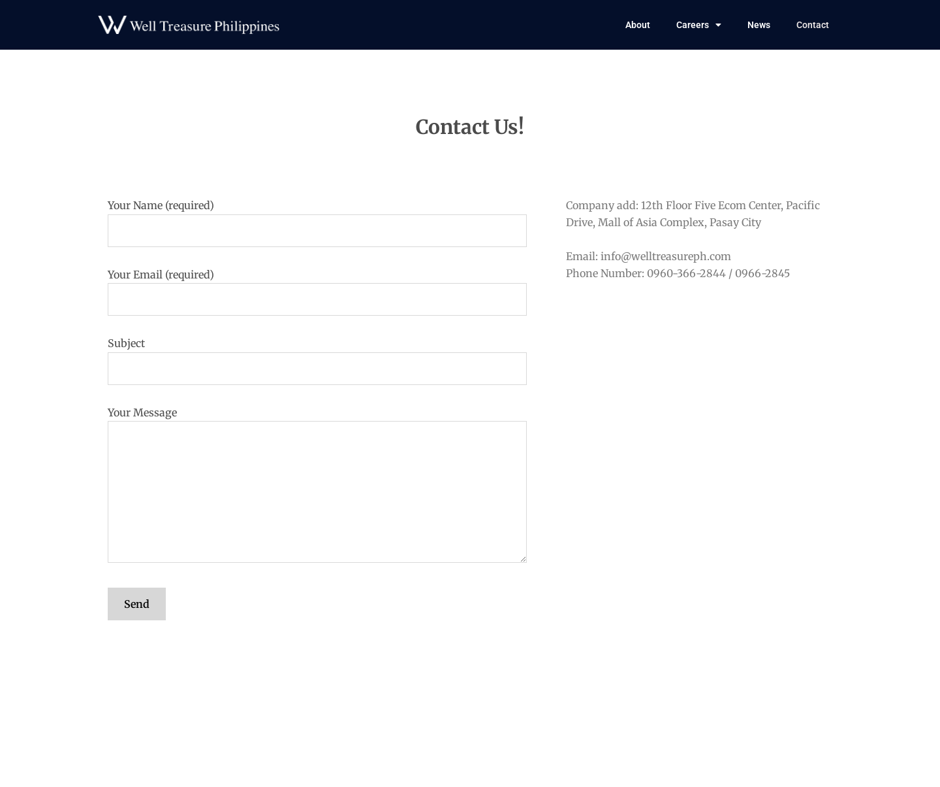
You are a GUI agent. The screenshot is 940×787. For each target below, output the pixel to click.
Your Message (317, 487)
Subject (317, 361)
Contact (812, 25)
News (758, 25)
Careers (698, 25)
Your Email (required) (317, 292)
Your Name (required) (317, 223)
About (637, 25)
